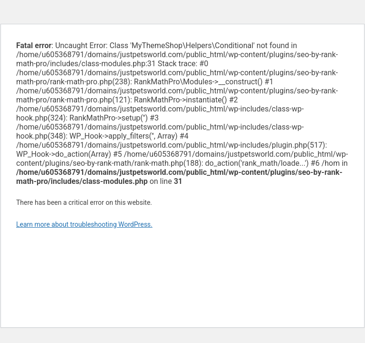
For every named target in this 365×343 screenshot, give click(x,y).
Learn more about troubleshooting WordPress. (84, 224)
